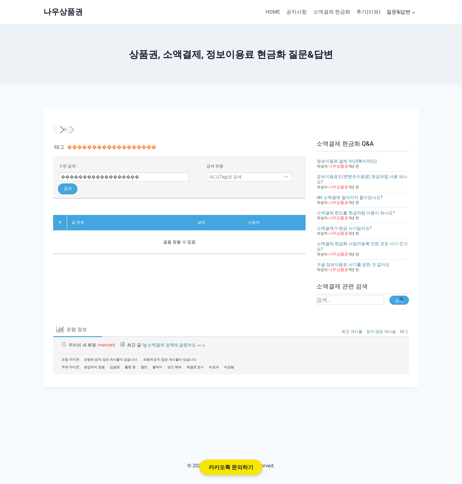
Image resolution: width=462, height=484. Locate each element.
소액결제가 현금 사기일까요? (344, 228)
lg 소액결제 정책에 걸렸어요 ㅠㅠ (174, 345)
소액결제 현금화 (331, 12)
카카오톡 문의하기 (231, 467)
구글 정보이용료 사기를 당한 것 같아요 (353, 264)
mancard (106, 345)
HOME (272, 12)
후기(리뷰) (368, 12)
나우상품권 (338, 166)
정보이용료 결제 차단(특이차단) (347, 161)
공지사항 (296, 12)
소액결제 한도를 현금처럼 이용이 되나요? (356, 212)
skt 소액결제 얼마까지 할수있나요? (350, 197)
